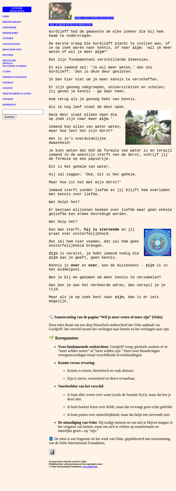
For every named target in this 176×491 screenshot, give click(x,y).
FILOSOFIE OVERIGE (14, 66)
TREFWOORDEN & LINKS (17, 93)
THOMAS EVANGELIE (15, 77)
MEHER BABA (10, 33)
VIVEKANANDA (11, 44)
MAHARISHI (9, 27)
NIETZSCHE (9, 60)
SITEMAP (8, 99)
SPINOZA (8, 63)
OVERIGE (8, 82)
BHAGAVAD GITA (12, 49)
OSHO (6, 16)
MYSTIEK (8, 55)
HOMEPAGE (9, 104)
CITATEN (8, 88)
